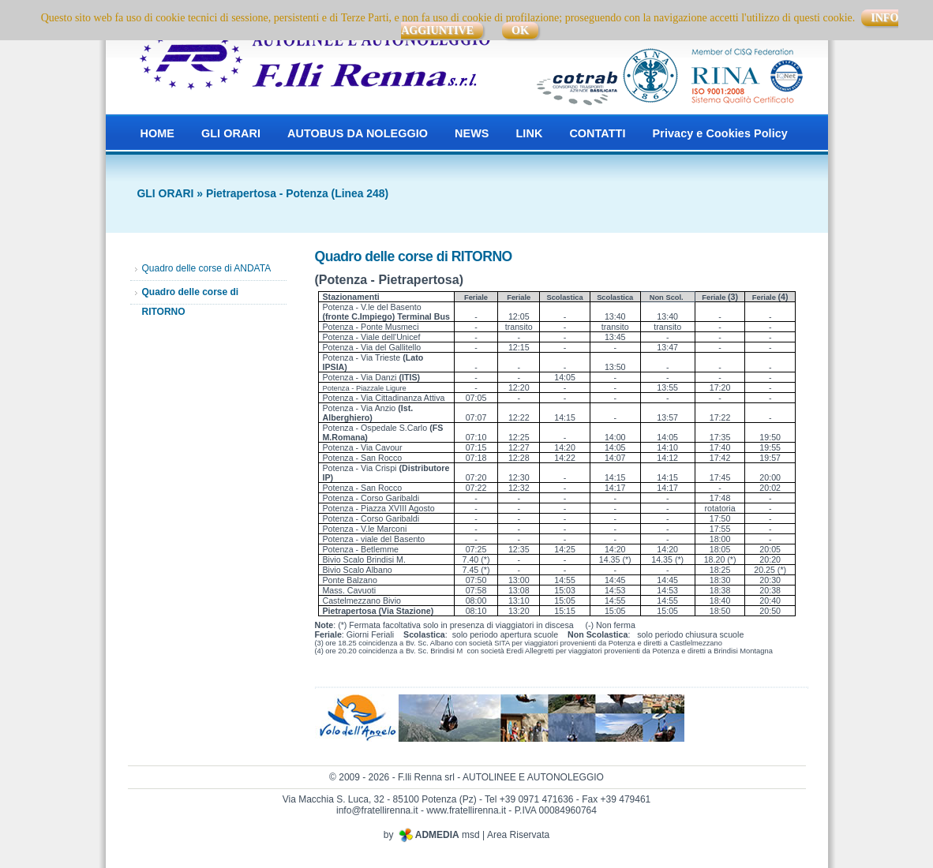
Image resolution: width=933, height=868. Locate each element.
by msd (432, 834)
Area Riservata (518, 834)
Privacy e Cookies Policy (720, 133)
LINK (529, 133)
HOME (157, 133)
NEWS (472, 133)
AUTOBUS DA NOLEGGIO (357, 133)
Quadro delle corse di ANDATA (207, 268)
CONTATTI (597, 133)
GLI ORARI (230, 133)
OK (520, 30)
